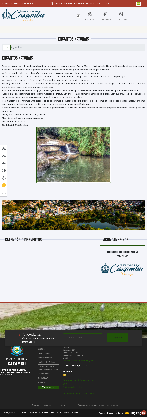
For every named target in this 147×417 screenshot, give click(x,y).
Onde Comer (43, 374)
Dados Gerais (44, 353)
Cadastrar (118, 337)
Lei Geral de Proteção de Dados (79, 393)
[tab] (78, 16)
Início (6, 47)
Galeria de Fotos (45, 358)
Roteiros (41, 382)
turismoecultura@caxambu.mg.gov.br (78, 361)
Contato (41, 349)
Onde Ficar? (43, 378)
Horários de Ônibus (46, 362)
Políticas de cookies (73, 387)
